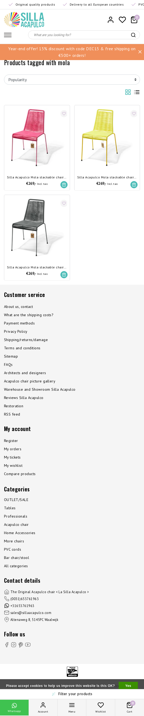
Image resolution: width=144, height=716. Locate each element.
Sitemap (11, 356)
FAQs (8, 364)
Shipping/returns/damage (26, 339)
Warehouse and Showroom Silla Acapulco (40, 389)
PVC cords (12, 549)
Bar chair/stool (16, 557)
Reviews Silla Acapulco (24, 397)
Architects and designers (25, 372)
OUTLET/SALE (16, 499)
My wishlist (13, 465)
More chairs (14, 541)
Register (11, 440)
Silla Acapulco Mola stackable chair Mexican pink (37, 177)
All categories (16, 566)
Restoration (13, 406)
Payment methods (19, 323)
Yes (128, 686)
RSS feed (12, 414)
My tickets (12, 457)
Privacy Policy (16, 331)
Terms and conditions (22, 348)
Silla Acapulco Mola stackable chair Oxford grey (37, 267)
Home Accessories (20, 532)
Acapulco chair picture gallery (29, 381)
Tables (10, 508)
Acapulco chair (16, 524)
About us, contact (18, 306)
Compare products (20, 473)
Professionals (15, 516)
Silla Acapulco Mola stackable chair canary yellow (107, 177)
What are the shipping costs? (28, 314)
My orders (12, 449)
